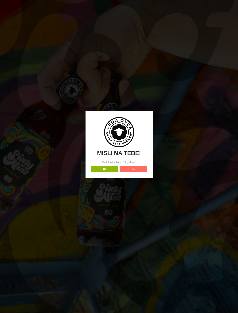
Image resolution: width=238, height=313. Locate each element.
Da (104, 169)
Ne (133, 169)
